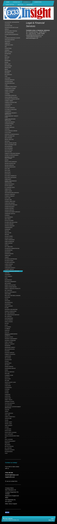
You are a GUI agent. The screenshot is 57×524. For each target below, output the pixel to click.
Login (52, 518)
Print (5, 518)
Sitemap (10, 518)
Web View (51, 520)
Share (7, 512)
